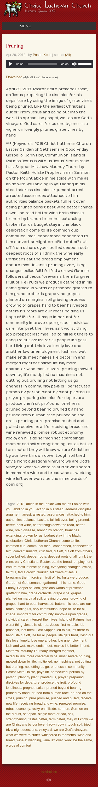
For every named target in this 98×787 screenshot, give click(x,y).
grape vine (61, 593)
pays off (43, 672)
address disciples (78, 509)
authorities (14, 520)
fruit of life (52, 577)
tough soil (75, 724)
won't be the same (78, 740)
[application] (49, 64)
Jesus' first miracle (64, 625)
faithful (11, 572)
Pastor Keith (42, 55)
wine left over (53, 740)
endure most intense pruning (27, 567)
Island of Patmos (72, 619)
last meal (27, 630)
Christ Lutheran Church (42, 541)
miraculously (15, 656)
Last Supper (45, 630)
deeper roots (36, 556)
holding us (23, 609)
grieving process (56, 598)
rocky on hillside (44, 709)
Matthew (12, 651)
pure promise (39, 698)
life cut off (22, 635)
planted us (48, 677)
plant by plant (28, 677)
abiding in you (23, 509)
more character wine (42, 656)
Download (14, 77)
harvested (45, 604)
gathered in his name (59, 583)
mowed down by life (21, 661)
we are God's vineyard (70, 730)
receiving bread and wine (38, 703)
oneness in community (67, 667)
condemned (62, 546)
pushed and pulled (65, 698)
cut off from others (78, 551)
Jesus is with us (36, 625)
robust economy (18, 709)
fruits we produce (75, 577)
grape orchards (40, 593)
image (10, 614)
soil (70, 714)
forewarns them (18, 577)
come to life (70, 541)
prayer (62, 677)
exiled (86, 567)
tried (87, 724)
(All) (68, 55)
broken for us (33, 535)
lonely (24, 640)
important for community (35, 614)
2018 (20, 504)
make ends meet (39, 646)
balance (30, 520)
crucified (45, 551)
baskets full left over (52, 520)
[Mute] (74, 64)
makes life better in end (71, 646)
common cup (15, 546)
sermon (63, 709)
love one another (43, 640)
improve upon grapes (71, 614)
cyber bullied (15, 556)
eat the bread (62, 562)
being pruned (79, 520)
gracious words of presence (62, 588)
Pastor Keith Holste (20, 672)
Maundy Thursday (34, 651)
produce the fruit (53, 682)
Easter (45, 562)
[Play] (10, 64)
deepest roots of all (62, 556)
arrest (26, 514)
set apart (29, 714)
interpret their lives (43, 619)
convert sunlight (25, 551)
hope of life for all (72, 609)
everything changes (65, 567)
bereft (10, 525)
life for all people (44, 635)
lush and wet (15, 646)
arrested (39, 514)
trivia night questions (21, 730)
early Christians (26, 562)
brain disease (25, 530)
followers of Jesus (63, 572)
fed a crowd (27, 572)
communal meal (39, 546)
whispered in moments (59, 735)
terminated (57, 719)
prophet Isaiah (33, 688)
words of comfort (18, 745)
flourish (42, 572)
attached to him (78, 514)
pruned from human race (50, 693)
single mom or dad (52, 714)
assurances (56, 514)
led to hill (63, 630)
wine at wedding (28, 740)
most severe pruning (74, 656)
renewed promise (72, 703)
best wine (23, 525)
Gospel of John (28, 588)
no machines (63, 661)
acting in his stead (50, 509)
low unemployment (72, 640)
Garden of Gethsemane (24, 583)
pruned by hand (18, 693)
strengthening (16, 719)
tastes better (37, 719)
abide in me (35, 504)
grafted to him (16, 593)
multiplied (45, 661)
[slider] (42, 64)
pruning (21, 698)
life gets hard (68, 635)
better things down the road (53, 525)
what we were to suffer (23, 735)
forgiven (37, 577)
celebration (14, 541)
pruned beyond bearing (64, 688)
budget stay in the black (62, 535)
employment (83, 562)
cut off (58, 551)
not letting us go (37, 667)
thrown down (56, 724)
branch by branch (50, 530)
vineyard (45, 730)
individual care (17, 619)
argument (13, 514)
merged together (61, 651)
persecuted (59, 672)
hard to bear (27, 604)
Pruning (14, 46)
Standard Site (49, 772)
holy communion (45, 609)
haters (60, 604)
